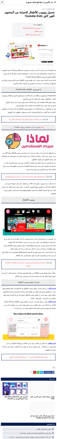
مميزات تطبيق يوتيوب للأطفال (32, 34)
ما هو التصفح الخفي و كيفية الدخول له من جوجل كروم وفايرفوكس (25, 176)
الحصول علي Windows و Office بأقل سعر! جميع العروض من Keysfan (16, 398)
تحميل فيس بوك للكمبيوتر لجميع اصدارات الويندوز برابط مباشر (35, 433)
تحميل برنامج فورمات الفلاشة (43, 429)
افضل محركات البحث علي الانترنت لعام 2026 (42, 398)
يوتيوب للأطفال (38, 31)
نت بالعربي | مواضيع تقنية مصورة (39, 2)
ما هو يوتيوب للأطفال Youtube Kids (31, 28)
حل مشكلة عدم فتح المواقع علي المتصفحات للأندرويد (25, 119)
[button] (55, 2)
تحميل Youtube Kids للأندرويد (39, 357)
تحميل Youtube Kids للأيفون (17, 357)
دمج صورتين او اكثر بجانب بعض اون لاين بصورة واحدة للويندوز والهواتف (42, 416)
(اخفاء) (35, 24)
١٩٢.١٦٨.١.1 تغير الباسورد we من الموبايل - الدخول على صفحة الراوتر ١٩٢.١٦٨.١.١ (30, 437)
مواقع (43, 8)
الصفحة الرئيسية (50, 8)
